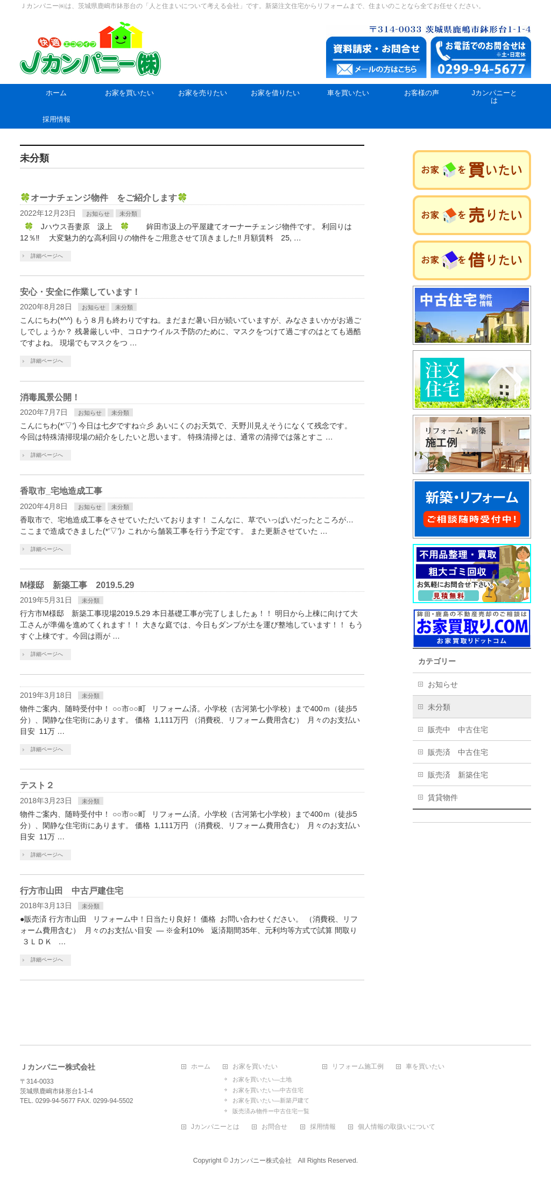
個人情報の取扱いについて (396, 1126)
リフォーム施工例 (358, 1066)
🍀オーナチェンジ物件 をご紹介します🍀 (104, 197)
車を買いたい (425, 1066)
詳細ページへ (47, 256)
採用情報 (323, 1126)
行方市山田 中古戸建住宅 (71, 890)
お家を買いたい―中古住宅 (267, 1090)
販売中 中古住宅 (458, 729)
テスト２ (37, 785)
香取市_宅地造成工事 (61, 491)
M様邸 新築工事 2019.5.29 (77, 585)
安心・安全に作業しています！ (80, 291)
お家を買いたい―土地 (262, 1079)
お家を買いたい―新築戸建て (270, 1100)
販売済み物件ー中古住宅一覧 (270, 1111)
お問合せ (274, 1126)
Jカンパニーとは (215, 1126)
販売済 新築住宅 (458, 774)
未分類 (128, 213)
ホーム (200, 1066)
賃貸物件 (443, 797)
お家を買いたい (255, 1066)
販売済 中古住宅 (458, 752)
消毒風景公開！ (50, 397)
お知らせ (98, 213)
